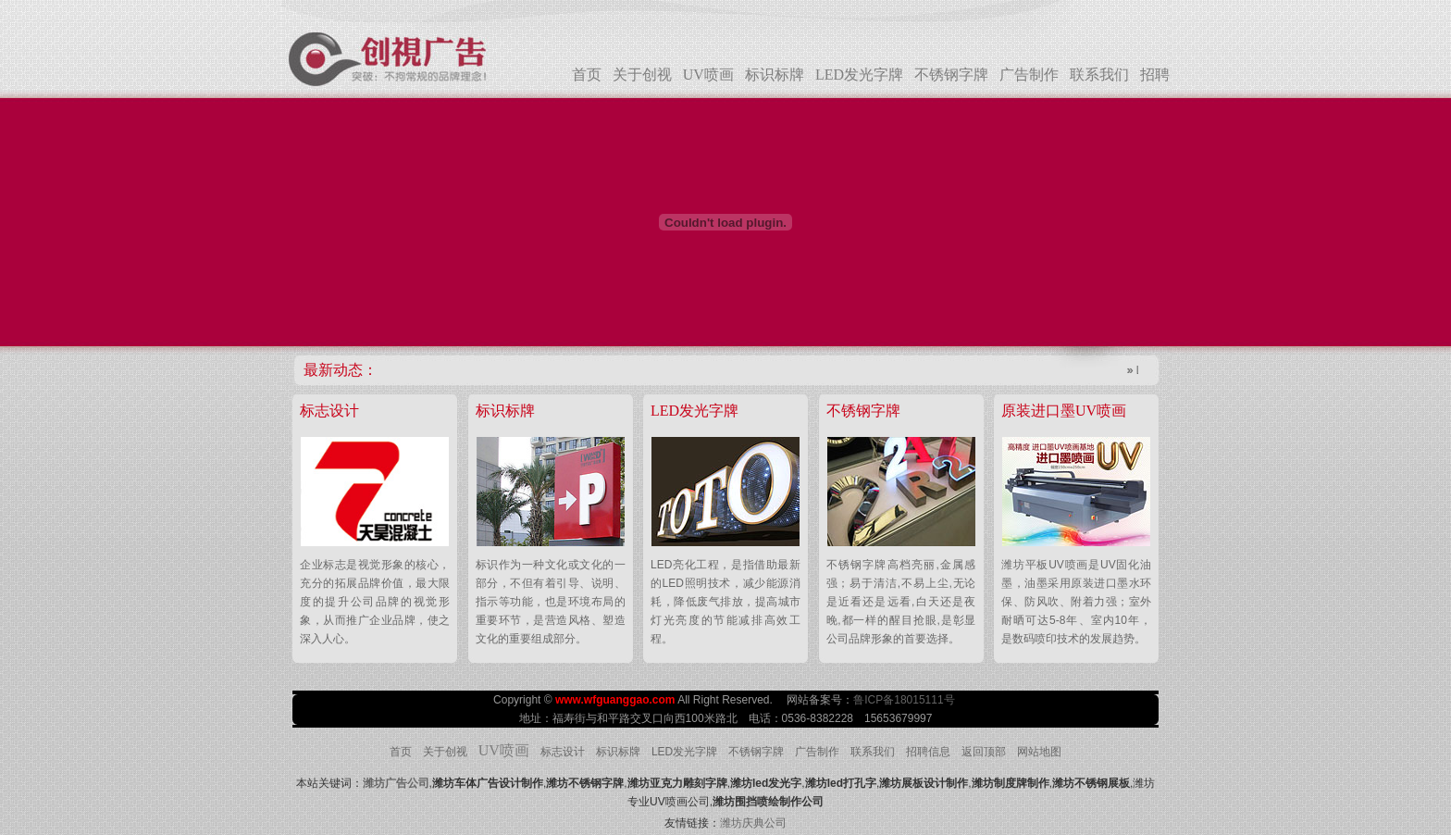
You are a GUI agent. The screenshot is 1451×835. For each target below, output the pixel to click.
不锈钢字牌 (951, 74)
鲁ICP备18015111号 (905, 699)
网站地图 (1039, 751)
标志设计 (562, 751)
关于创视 (642, 74)
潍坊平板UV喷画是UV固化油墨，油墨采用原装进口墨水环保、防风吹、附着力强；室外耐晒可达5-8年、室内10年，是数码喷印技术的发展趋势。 (1076, 601)
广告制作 (1029, 74)
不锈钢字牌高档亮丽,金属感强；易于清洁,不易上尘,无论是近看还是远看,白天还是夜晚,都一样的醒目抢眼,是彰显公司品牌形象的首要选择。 (901, 601)
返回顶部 (983, 751)
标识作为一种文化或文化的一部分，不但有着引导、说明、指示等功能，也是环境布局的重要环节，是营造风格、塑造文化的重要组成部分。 (551, 601)
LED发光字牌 (859, 74)
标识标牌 (774, 74)
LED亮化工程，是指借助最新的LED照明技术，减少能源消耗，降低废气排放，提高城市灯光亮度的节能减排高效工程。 (725, 601)
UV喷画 (708, 74)
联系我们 (1099, 74)
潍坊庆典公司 (753, 822)
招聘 (1155, 74)
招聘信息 (928, 751)
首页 (586, 74)
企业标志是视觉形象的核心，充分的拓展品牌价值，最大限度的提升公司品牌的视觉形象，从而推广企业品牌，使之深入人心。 (375, 601)
